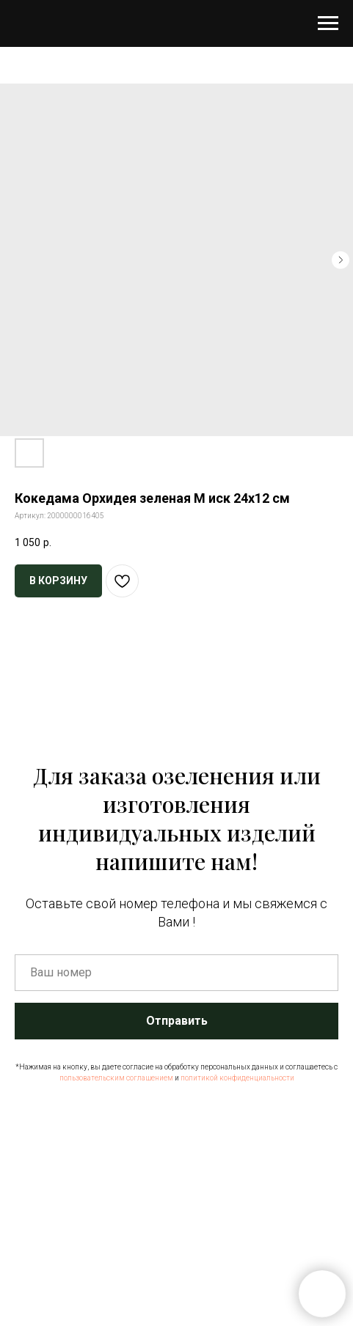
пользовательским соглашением (116, 1078)
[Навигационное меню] (328, 23)
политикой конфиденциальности (237, 1078)
